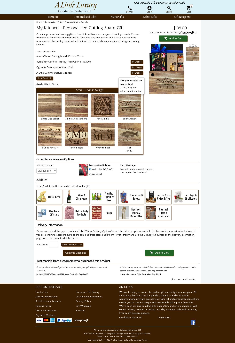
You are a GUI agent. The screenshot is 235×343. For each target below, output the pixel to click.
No (93, 169)
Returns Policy (43, 306)
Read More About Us (130, 317)
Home (39, 22)
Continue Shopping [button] (75, 252)
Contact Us (42, 292)
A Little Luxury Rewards (48, 301)
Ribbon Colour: (44, 165)
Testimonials (164, 317)
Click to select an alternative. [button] (131, 85)
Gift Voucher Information (89, 296)
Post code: (42, 244)
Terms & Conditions (46, 310)
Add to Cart (173, 38)
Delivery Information (47, 296)
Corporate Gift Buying (87, 292)
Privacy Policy (83, 301)
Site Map (80, 310)
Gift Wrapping (83, 306)
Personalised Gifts (53, 22)
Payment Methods (45, 315)
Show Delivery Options (72, 245)
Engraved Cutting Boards (76, 22)
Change (136, 61)
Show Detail (45, 78)
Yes (99, 169)
